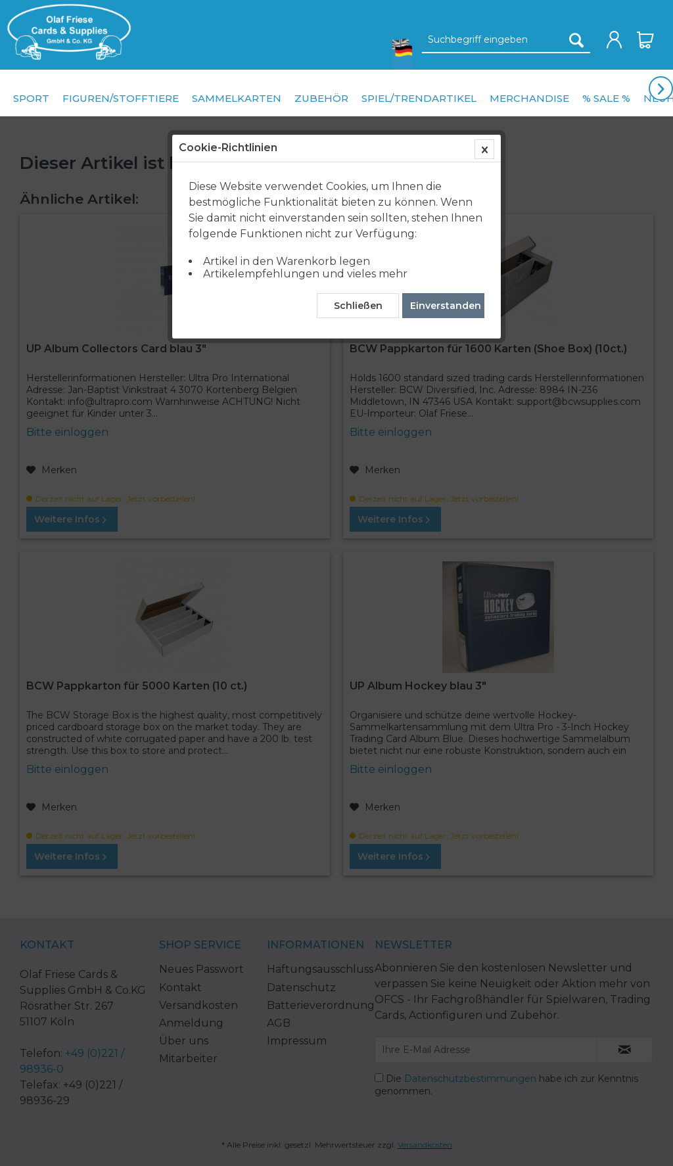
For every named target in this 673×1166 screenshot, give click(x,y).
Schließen (358, 306)
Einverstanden (445, 306)
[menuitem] (65, 31)
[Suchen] (576, 40)
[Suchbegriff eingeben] (506, 40)
